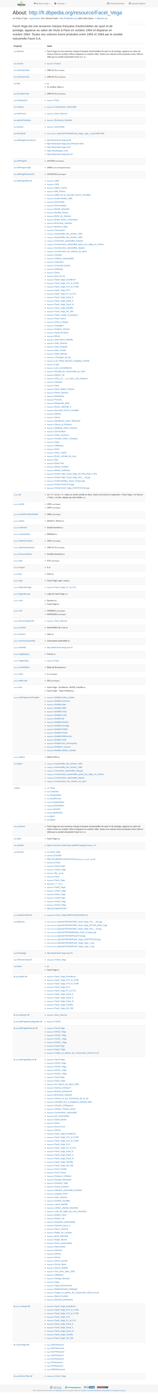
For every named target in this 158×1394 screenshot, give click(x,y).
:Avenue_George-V (59, 1088)
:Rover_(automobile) (59, 1243)
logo (18, 580)
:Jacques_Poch (57, 1194)
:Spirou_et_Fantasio (59, 424)
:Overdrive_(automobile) (61, 1222)
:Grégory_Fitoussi (58, 329)
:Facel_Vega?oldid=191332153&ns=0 (67, 915)
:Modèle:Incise (57, 711)
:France (54, 63)
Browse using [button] (42, 3)
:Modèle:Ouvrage (58, 726)
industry (19, 107)
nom (18, 600)
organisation (34, 18)
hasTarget (21, 1345)
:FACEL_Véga (57, 1042)
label (17, 839)
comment (19, 826)
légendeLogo (22, 594)
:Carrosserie (56, 230)
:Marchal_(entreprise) (60, 1300)
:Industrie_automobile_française (64, 1190)
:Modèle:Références (59, 736)
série (18, 674)
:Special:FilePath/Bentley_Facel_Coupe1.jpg (71, 932)
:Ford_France (56, 318)
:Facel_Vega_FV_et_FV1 (61, 294)
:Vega (53, 442)
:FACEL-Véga (56, 1035)
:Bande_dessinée (58, 209)
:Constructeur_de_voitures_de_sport (67, 251)
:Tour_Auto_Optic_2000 (61, 1271)
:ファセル (55, 884)
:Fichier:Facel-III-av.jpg (60, 484)
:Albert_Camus (57, 188)
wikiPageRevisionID (24, 174)
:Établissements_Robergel (62, 1289)
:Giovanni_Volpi (57, 1183)
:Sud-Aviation (56, 431)
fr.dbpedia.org (101, 18)
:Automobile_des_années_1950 (64, 234)
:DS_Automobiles (58, 1116)
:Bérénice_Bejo (57, 227)
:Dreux (53, 272)
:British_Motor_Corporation (62, 219)
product (18, 127)
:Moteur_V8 (55, 375)
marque (22, 1306)
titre (18, 687)
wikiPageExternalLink (25, 140)
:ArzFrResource (56, 1352)
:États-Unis (55, 463)
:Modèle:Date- (57, 704)
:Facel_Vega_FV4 (58, 290)
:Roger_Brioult (57, 1239)
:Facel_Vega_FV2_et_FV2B (63, 283)
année (19, 504)
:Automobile (56, 127)
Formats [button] (60, 3)
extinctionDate (22, 70)
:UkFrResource (55, 1345)
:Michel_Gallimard (58, 470)
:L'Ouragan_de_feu (59, 357)
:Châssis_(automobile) (60, 258)
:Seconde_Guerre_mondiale (63, 410)
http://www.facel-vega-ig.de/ (59, 140)
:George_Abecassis (59, 1179)
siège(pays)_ (22, 654)
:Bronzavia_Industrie (59, 120)
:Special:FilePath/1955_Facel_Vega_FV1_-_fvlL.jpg (74, 922)
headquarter (21, 100)
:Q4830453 (55, 813)
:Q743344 (54, 855)
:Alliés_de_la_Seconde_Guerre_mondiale (69, 195)
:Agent (51, 816)
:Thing (51, 788)
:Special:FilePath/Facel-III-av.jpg (66, 936)
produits (20, 627)
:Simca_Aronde (57, 1261)
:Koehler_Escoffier (58, 1201)
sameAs (19, 852)
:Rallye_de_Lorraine (59, 1232)
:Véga (53, 1282)
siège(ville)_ (22, 661)
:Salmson (54, 1250)
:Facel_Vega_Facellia (60, 308)
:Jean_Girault (56, 350)
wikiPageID (20, 161)
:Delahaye (55, 269)
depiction (19, 922)
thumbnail (19, 133)
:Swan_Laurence (58, 435)
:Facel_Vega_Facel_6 (60, 297)
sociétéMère (22, 667)
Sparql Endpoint (137, 3)
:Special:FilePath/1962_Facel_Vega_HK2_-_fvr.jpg (74, 929)
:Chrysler (54, 255)
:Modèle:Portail (57, 733)
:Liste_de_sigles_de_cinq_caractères (67, 1211)
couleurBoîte (22, 534)
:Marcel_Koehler (57, 467)
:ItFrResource (55, 1362)
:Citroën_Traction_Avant (61, 1109)
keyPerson (20, 113)
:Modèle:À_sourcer (59, 747)
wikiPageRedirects (25, 1028)
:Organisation (54, 795)
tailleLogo (20, 680)
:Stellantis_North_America (62, 428)
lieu (18, 574)
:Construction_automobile (62, 107)
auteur (19, 521)
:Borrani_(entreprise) (59, 1091)
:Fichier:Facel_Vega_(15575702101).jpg (68, 488)
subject (18, 764)
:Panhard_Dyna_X (58, 1225)
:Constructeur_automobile (62, 1112)
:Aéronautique (57, 205)
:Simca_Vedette (57, 1268)
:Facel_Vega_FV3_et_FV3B (63, 287)
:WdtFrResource (56, 1369)
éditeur (19, 757)
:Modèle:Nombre (58, 722)
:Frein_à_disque (57, 322)
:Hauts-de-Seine (57, 332)
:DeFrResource (55, 1348)
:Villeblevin (55, 445)
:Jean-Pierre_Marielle (60, 340)
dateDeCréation (23, 541)
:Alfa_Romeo (56, 191)
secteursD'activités (24, 641)
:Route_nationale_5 (59, 407)
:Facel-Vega (56, 866)
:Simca (53, 417)
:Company (53, 791)
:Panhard (54, 382)
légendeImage (22, 587)
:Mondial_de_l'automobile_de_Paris (66, 371)
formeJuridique (23, 554)
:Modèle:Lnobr (57, 715)
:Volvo (53, 449)
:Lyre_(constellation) (59, 368)
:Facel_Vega (53, 852)
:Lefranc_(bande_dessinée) (62, 1208)
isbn (18, 561)
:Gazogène (55, 325)
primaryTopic (23, 1376)
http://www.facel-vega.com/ (59, 147)
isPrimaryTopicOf (23, 960)
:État (52, 460)
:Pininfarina (55, 396)
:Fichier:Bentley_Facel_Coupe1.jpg (66, 481)
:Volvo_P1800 (56, 453)
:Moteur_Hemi (57, 1215)
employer (21, 1015)
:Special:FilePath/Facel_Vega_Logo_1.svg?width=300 (75, 133)
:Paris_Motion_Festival (60, 389)
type (17, 788)
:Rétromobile (56, 1247)
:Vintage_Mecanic (58, 1278)
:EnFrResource (55, 1359)
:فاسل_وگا (55, 873)
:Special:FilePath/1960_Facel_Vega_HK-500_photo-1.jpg (77, 925)
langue (19, 567)
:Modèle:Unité (56, 740)
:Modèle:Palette (57, 729)
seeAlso (19, 845)
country (18, 63)
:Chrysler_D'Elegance (60, 1105)
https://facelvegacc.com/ (57, 151)
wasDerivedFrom (23, 915)
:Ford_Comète (57, 1169)
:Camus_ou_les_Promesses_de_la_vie (67, 1098)
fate (17, 83)
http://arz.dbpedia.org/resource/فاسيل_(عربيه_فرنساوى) (71, 859)
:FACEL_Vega (57, 1039)
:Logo (53, 364)
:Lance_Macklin (57, 1204)
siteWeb (20, 647)
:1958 (53, 181)
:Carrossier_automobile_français (65, 241)
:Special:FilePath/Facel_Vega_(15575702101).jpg (74, 939)
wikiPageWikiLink (23, 181)
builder (20, 976)
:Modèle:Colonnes (58, 701)
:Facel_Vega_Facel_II (60, 301)
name (18, 966)
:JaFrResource (55, 1355)
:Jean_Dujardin (57, 347)
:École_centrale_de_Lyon (61, 456)
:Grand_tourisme (58, 1187)
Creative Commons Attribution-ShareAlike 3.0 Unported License (103, 1390)
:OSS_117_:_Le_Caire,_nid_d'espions (67, 378)
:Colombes (55, 262)
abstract (19, 51)
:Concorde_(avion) (58, 265)
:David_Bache (57, 1119)
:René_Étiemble (57, 1236)
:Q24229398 (55, 805)
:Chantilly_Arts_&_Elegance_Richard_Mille (69, 1102)
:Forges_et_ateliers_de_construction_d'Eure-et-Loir (73, 1053)
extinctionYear (21, 77)
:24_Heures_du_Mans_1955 (63, 1084)
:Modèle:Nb (55, 718)
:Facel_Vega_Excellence (61, 280)
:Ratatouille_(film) (58, 403)
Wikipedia (58, 1390)
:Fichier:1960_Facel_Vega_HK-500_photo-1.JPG (72, 474)
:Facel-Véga (56, 1028)
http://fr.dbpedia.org (68, 18)
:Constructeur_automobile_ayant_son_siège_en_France (75, 244)
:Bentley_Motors (57, 212)
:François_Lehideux (59, 1176)
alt (17, 494)
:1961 (53, 184)
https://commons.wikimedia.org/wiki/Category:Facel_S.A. (72, 845)
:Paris (53, 100)
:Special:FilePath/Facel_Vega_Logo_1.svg (70, 943)
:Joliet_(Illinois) (57, 354)
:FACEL (54, 1021)
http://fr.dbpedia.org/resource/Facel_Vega (75, 13)
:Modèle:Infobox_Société (61, 750)
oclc (18, 611)
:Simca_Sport (56, 1264)
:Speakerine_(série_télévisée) (63, 421)
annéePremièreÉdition (26, 514)
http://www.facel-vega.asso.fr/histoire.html (65, 144)
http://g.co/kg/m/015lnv (57, 908)
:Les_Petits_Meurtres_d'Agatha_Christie (68, 361)
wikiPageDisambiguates (28, 1021)
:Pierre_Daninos (57, 393)
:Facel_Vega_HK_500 (60, 311)
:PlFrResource (55, 1366)
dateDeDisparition (24, 547)
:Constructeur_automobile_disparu (66, 248)
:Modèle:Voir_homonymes (62, 743)
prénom (20, 634)
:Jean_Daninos (57, 113)
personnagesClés (24, 621)
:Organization (55, 802)
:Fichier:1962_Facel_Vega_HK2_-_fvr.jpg (68, 477)
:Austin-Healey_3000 (59, 198)
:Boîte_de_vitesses (59, 216)
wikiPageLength (22, 167)
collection (20, 527)
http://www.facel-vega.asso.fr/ (60, 154)
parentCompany (22, 120)
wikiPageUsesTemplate (26, 697)
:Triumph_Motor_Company (62, 438)
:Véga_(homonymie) (59, 1285)
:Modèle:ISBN (56, 708)
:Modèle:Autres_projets (60, 697)
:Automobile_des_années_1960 (64, 237)
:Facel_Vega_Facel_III (60, 304)
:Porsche (54, 400)
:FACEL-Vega (56, 1032)
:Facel (53, 862)
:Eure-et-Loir (56, 276)
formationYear (21, 94)
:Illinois (53, 336)
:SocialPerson (54, 798)
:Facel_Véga (56, 1049)
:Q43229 (53, 809)
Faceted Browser (116, 3)
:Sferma (54, 414)
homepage (20, 953)
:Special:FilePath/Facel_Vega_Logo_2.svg (70, 946)
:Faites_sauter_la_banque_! (63, 315)
